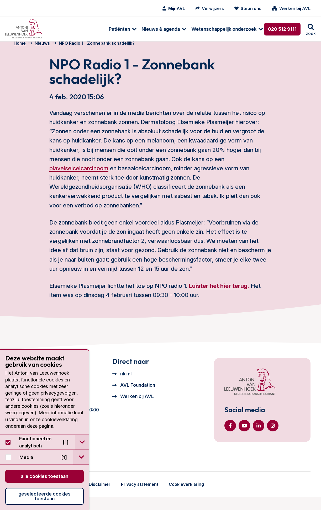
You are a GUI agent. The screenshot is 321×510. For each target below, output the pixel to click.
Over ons (222, 29)
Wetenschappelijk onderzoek (167, 29)
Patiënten (63, 29)
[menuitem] (63, 29)
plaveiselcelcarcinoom (78, 175)
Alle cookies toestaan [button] (44, 476)
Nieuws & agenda (104, 29)
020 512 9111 (282, 29)
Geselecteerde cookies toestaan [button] (44, 496)
